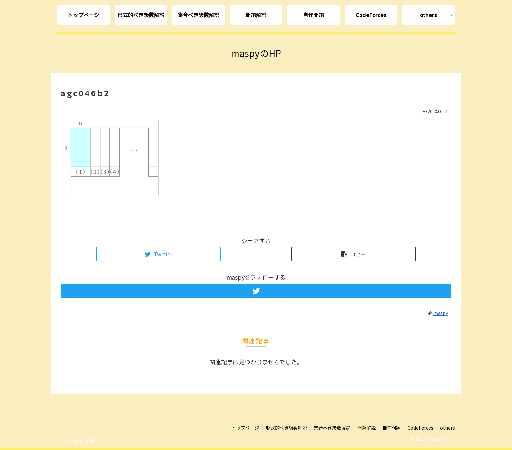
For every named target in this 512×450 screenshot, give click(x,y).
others (447, 428)
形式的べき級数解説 (286, 428)
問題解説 (366, 428)
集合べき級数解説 (332, 428)
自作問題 (391, 428)
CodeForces (420, 428)
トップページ (245, 428)
